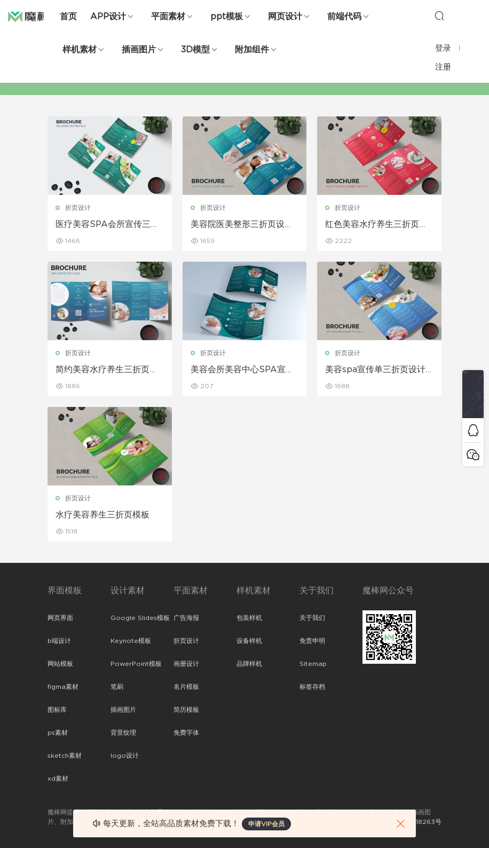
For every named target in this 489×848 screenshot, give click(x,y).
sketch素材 (65, 755)
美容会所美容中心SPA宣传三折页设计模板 (242, 370)
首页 (68, 16)
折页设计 (78, 208)
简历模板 (186, 709)
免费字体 (186, 732)
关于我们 (312, 618)
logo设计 (125, 755)
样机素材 (79, 49)
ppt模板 (226, 16)
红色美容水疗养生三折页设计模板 (376, 225)
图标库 (57, 709)
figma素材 (63, 687)
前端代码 (344, 16)
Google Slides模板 (140, 618)
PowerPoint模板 (136, 664)
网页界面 (60, 618)
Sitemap (313, 664)
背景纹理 (123, 732)
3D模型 (195, 49)
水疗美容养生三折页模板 (102, 515)
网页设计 (285, 16)
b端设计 (59, 641)
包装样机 (249, 618)
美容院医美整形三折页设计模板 (242, 225)
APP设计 (108, 16)
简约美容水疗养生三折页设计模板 (107, 370)
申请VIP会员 (266, 824)
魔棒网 (34, 16)
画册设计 (186, 664)
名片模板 (186, 687)
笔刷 (117, 687)
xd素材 (58, 778)
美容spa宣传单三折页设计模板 (375, 370)
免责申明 (312, 641)
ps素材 (58, 732)
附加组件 (252, 49)
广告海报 (186, 618)
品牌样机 (249, 664)
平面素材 (168, 16)
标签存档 (312, 687)
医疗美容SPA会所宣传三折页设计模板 (107, 225)
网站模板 (60, 664)
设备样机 (249, 641)
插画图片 (139, 49)
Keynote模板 (131, 641)
